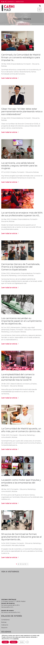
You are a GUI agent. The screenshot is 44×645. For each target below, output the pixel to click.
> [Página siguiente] (27, 564)
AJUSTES (15, 639)
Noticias (3, 622)
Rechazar (13, 642)
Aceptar (5, 642)
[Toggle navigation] (39, 9)
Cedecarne (4, 625)
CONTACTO (10, 1)
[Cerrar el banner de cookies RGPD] (27, 642)
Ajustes (22, 642)
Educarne (4, 627)
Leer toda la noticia (10, 78)
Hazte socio (20, 1)
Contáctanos (5, 619)
